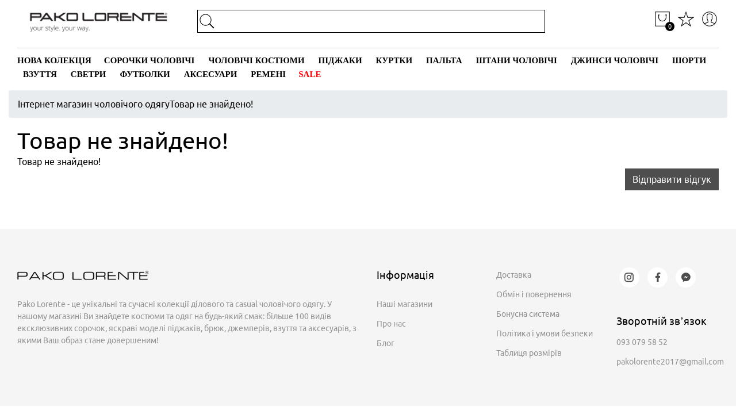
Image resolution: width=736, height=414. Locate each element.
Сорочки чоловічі (149, 60)
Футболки (145, 74)
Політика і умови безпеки (544, 333)
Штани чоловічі (516, 60)
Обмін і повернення (534, 294)
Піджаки (340, 60)
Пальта (444, 60)
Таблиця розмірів (529, 353)
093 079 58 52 (642, 342)
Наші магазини (404, 304)
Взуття (40, 74)
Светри (88, 74)
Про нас (391, 323)
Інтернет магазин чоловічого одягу (94, 104)
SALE (309, 74)
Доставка (513, 274)
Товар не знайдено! (211, 104)
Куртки (394, 60)
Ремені (268, 74)
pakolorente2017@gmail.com (670, 361)
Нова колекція (54, 60)
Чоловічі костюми (256, 60)
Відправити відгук (671, 179)
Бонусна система (527, 314)
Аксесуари (210, 74)
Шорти (689, 60)
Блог (385, 343)
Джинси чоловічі (614, 60)
